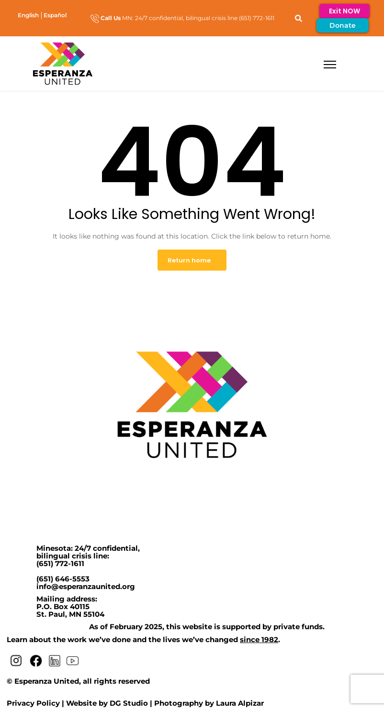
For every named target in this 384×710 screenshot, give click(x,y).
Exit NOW (344, 11)
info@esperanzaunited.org (85, 586)
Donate (342, 25)
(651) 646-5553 (63, 578)
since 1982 (259, 639)
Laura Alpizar (240, 703)
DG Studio (129, 703)
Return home (189, 260)
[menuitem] (28, 15)
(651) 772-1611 (60, 563)
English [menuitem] (28, 14)
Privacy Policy (33, 703)
